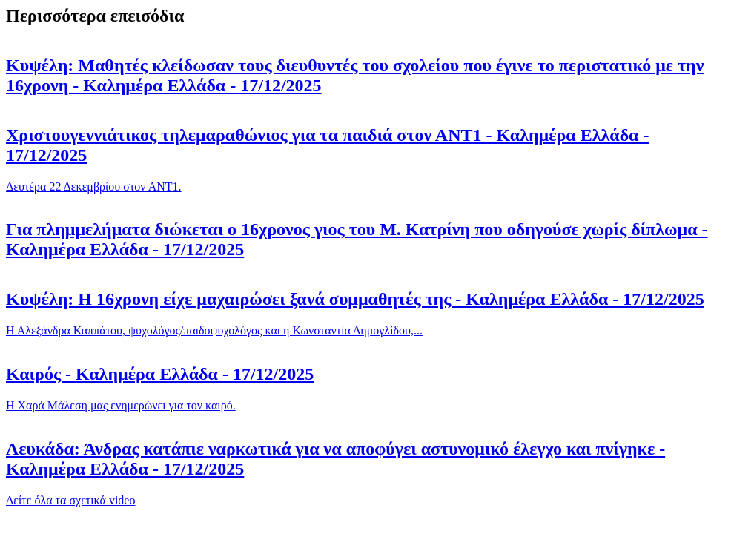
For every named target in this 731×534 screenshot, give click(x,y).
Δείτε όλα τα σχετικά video (70, 500)
